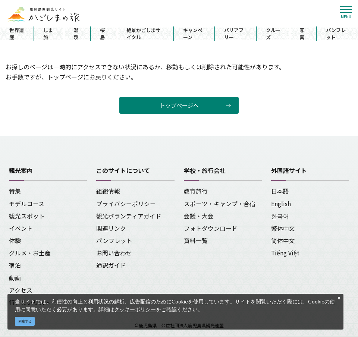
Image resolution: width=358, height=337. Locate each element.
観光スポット (27, 216)
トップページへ (179, 105)
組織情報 (108, 191)
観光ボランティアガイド (128, 216)
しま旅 (48, 33)
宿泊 (15, 265)
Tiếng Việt (285, 253)
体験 (15, 240)
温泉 (75, 33)
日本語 (280, 191)
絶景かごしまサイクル (143, 33)
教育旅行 (196, 191)
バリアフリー (234, 33)
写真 (301, 33)
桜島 (102, 33)
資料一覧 (196, 240)
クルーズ (273, 33)
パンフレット (336, 33)
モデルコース (26, 203)
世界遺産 (16, 33)
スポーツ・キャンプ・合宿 (219, 203)
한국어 (280, 216)
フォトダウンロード (211, 228)
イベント (21, 228)
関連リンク (111, 228)
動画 (15, 278)
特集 (15, 191)
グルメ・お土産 (30, 253)
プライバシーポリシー (126, 203)
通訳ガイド (111, 265)
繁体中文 (283, 228)
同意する (25, 321)
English (281, 203)
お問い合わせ (114, 253)
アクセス (20, 290)
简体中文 (283, 240)
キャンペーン (192, 33)
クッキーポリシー (135, 309)
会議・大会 (199, 216)
